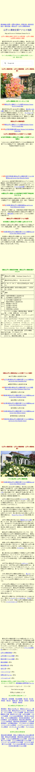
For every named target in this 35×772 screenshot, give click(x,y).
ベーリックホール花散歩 (8, 725)
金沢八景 (3, 668)
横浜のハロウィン (25, 709)
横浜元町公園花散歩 (25, 719)
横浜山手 (14, 26)
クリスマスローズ (11, 602)
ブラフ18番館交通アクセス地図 (21, 740)
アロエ (29, 598)
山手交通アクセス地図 (7, 656)
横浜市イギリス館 (26, 520)
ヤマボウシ (20, 548)
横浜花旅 (7, 26)
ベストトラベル (5, 672)
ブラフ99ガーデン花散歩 (26, 723)
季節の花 (4, 699)
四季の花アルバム (6, 675)
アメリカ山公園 (19, 186)
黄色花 (15, 702)
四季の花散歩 (16, 24)
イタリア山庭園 (18, 712)
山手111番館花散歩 (24, 26)
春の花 (9, 700)
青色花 (21, 700)
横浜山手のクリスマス (19, 710)
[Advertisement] (17, 11)
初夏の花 (15, 700)
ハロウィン (24, 563)
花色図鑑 (11, 699)
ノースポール (21, 598)
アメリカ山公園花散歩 (16, 716)
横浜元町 (10, 213)
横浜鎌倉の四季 (5, 24)
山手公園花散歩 (13, 719)
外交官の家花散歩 (24, 718)
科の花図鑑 (18, 699)
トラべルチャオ (5, 678)
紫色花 (20, 702)
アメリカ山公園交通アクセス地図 (23, 744)
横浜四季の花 (5, 665)
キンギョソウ (29, 113)
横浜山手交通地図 (10, 737)
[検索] (17, 63)
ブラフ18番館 (8, 712)
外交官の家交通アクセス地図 (17, 746)
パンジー (13, 598)
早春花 (3, 700)
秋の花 (26, 699)
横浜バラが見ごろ (13, 709)
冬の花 (31, 699)
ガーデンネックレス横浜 (16, 727)
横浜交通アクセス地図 (7, 659)
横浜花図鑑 (4, 662)
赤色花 (26, 700)
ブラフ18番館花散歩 (11, 718)
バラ (2, 492)
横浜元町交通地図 (6, 735)
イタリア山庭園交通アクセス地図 (16, 738)
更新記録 (24, 24)
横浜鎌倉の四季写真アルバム (25, 683)
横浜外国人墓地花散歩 (20, 721)
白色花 (32, 700)
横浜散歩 (4, 709)
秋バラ (28, 573)
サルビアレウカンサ (18, 515)
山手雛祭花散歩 (13, 723)
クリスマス (24, 499)
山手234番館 (26, 714)
